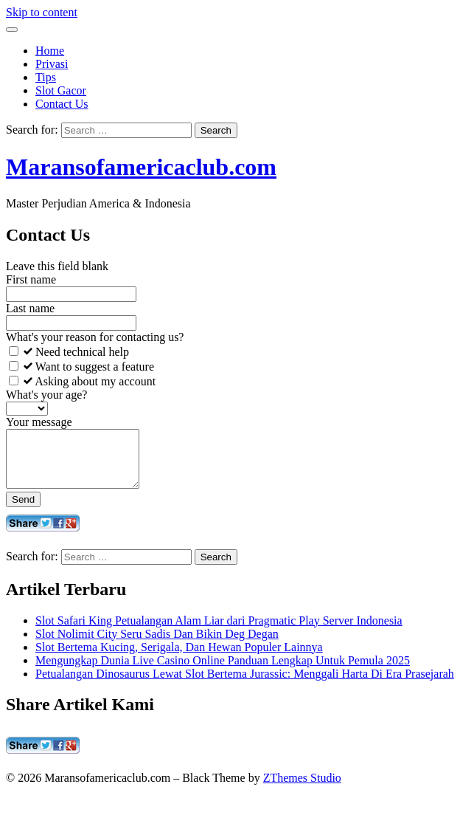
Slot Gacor (60, 90)
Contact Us (61, 103)
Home (49, 50)
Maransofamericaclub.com (141, 167)
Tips (45, 77)
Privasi (51, 64)
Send (23, 510)
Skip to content (41, 12)
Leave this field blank (57, 266)
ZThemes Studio (302, 789)
